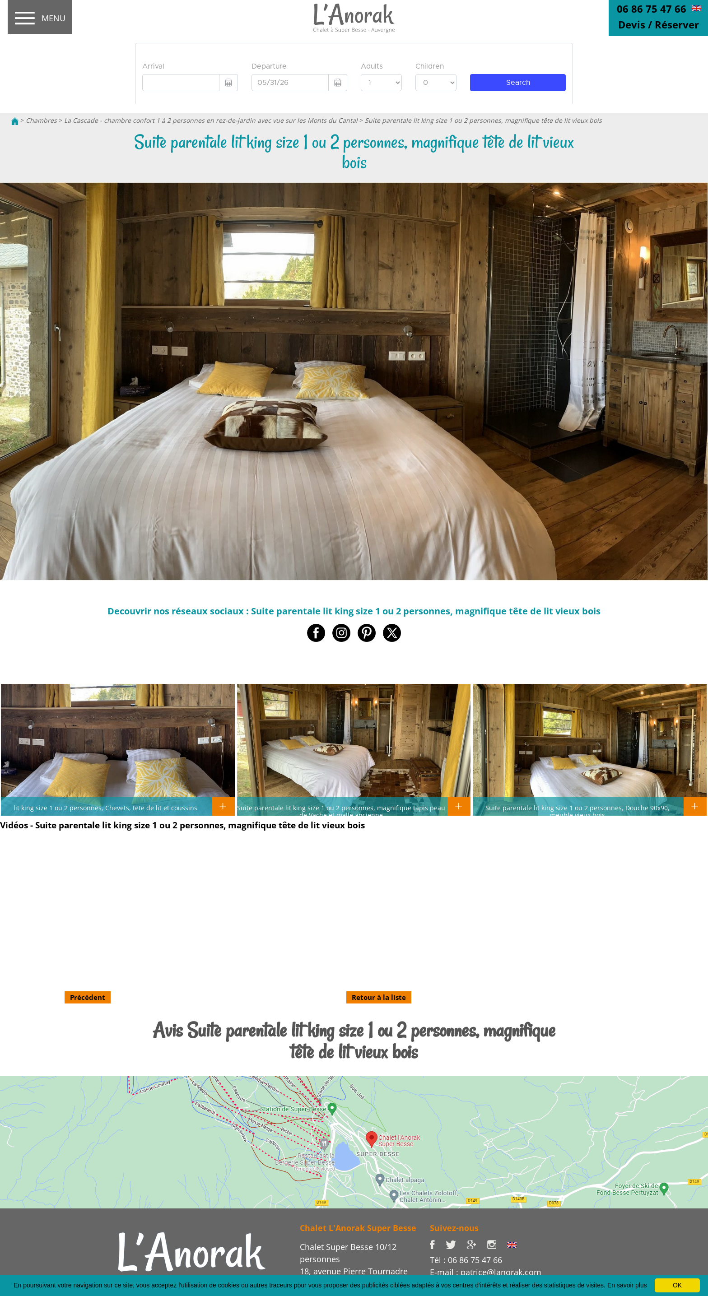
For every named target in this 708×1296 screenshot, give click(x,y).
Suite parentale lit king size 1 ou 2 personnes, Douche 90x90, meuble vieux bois (577, 811)
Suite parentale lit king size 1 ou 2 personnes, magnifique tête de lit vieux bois (483, 120)
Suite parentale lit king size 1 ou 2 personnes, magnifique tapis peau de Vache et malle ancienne (341, 811)
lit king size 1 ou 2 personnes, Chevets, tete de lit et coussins (105, 808)
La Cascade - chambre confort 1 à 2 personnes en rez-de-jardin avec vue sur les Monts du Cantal (211, 120)
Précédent (87, 997)
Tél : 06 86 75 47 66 (466, 1259)
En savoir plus (627, 1285)
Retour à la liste (379, 997)
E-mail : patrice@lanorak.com (485, 1272)
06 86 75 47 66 (651, 8)
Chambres (41, 120)
